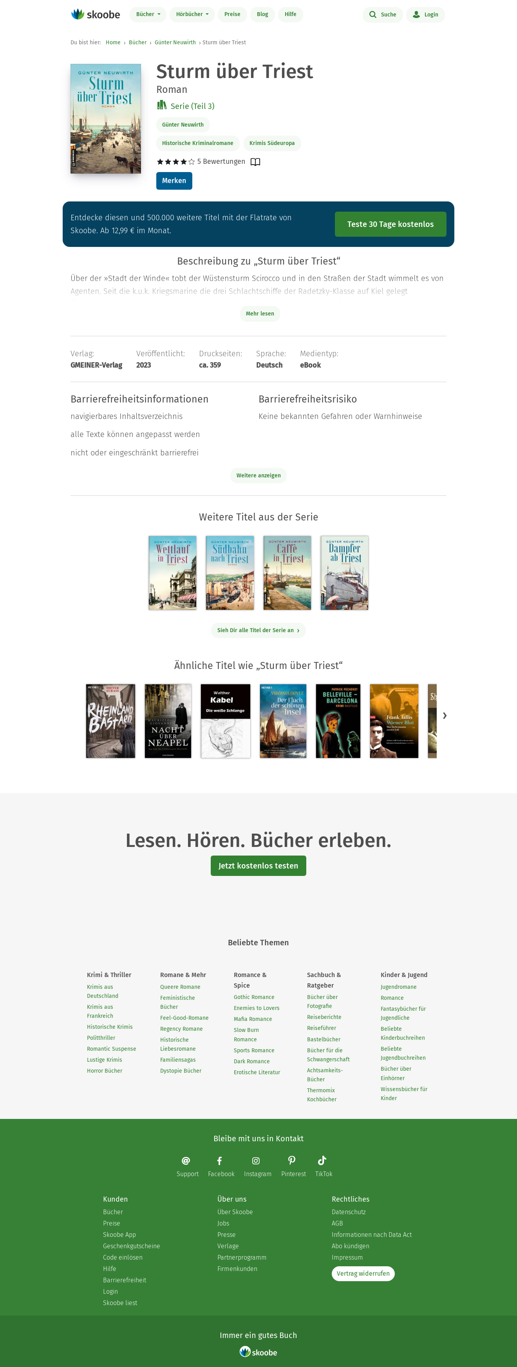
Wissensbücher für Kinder (404, 1094)
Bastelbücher (323, 1039)
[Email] (191, 1167)
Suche (382, 14)
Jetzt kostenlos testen (258, 865)
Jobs (223, 1223)
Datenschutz (349, 1212)
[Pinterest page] (297, 1167)
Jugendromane (399, 987)
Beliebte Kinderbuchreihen (403, 1033)
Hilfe (290, 14)
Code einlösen (123, 1257)
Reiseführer (321, 1028)
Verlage (228, 1246)
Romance (392, 998)
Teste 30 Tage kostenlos (390, 224)
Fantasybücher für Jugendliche (403, 1013)
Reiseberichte (324, 1017)
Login (425, 14)
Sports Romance (254, 1050)
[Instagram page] (262, 1167)
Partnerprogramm (242, 1257)
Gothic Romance (254, 997)
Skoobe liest (120, 1303)
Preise (232, 14)
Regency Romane (181, 1029)
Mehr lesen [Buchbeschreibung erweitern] (260, 313)
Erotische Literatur (257, 1072)
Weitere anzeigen (259, 475)
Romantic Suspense (111, 1049)
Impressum (347, 1257)
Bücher (146, 14)
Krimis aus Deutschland (102, 991)
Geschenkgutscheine (131, 1246)
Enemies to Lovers (257, 1008)
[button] (444, 716)
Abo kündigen (350, 1246)
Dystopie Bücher (180, 1071)
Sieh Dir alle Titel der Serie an (258, 630)
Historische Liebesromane (178, 1044)
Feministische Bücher (177, 1002)
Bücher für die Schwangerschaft (328, 1055)
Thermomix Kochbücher (321, 1095)
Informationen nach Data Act (372, 1234)
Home (113, 42)
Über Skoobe (235, 1212)
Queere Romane (180, 987)
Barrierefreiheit (124, 1280)
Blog (262, 14)
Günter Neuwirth (175, 42)
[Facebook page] (225, 1167)
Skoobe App (119, 1234)
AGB (337, 1223)
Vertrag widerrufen (363, 1273)
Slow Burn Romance (246, 1034)
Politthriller (101, 1038)
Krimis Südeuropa (272, 143)
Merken (174, 180)
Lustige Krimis (104, 1060)
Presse (226, 1234)
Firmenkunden (237, 1269)
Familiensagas (178, 1060)
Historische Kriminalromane (197, 143)
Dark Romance (252, 1061)
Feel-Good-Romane (184, 1018)
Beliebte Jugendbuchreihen (403, 1053)
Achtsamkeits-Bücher (325, 1075)
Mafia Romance (253, 1019)
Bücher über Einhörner (396, 1073)
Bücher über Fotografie (322, 1002)
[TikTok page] (327, 1167)
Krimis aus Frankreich (100, 1011)
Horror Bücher (104, 1071)
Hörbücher (190, 14)
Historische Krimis (110, 1027)
